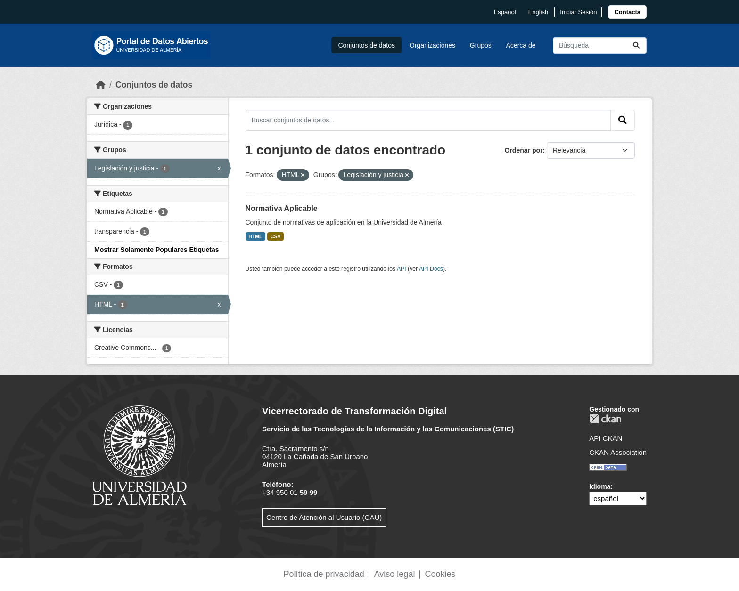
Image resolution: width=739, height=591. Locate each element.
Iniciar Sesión (578, 12)
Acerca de (521, 45)
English (538, 12)
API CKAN (605, 438)
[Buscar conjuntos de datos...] (600, 45)
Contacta (627, 12)
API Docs (431, 269)
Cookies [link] (440, 574)
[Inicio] (101, 84)
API (401, 269)
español (505, 12)
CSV (276, 236)
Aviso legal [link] (394, 574)
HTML (255, 236)
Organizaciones (432, 45)
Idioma (599, 486)
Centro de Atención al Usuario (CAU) (324, 517)
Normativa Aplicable (282, 208)
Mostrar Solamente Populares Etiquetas (156, 249)
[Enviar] (636, 45)
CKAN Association (618, 452)
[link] (627, 12)
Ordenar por (524, 150)
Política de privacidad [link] (324, 574)
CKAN (605, 419)
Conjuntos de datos (366, 45)
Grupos (481, 45)
